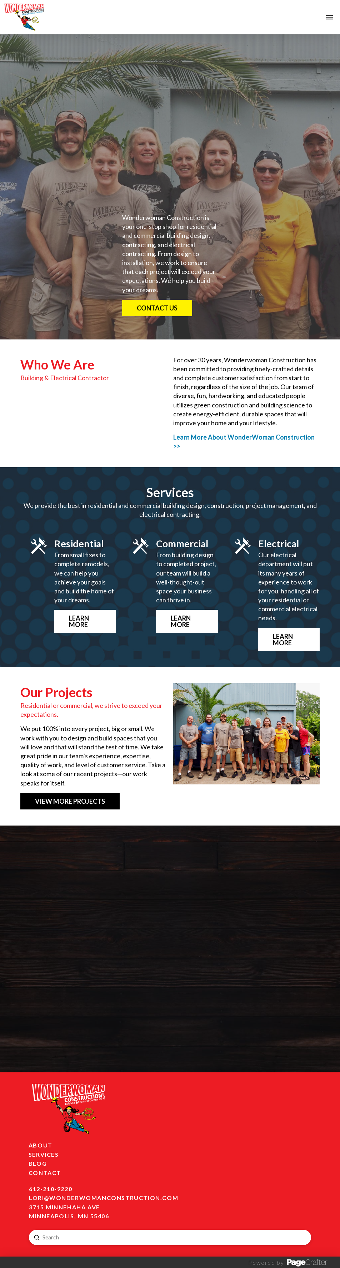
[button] (329, 17)
